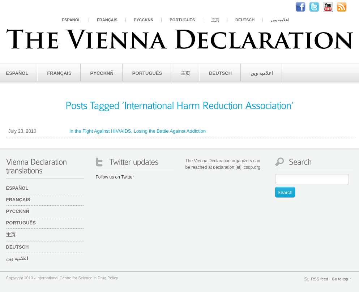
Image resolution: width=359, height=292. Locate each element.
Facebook (304, 7)
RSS (345, 7)
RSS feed (319, 279)
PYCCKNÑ (143, 20)
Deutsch (245, 20)
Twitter (318, 7)
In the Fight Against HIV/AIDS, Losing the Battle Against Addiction (106, 131)
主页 (215, 20)
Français (107, 20)
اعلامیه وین (280, 20)
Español (71, 20)
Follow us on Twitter (115, 177)
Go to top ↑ (341, 279)
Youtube (331, 7)
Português (182, 20)
